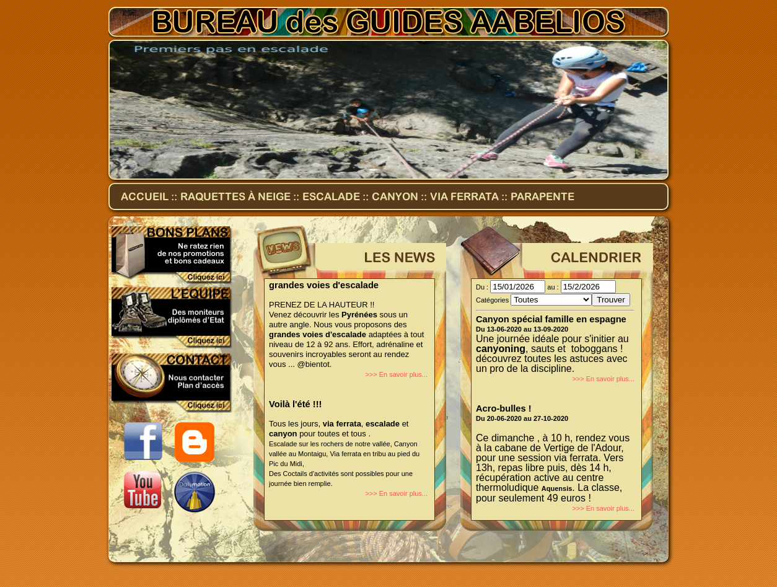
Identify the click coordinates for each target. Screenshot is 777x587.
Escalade (331, 196)
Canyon (395, 196)
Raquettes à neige (235, 196)
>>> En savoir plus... (396, 374)
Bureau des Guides (388, 23)
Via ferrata (465, 196)
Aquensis (557, 488)
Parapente (542, 196)
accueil (145, 196)
